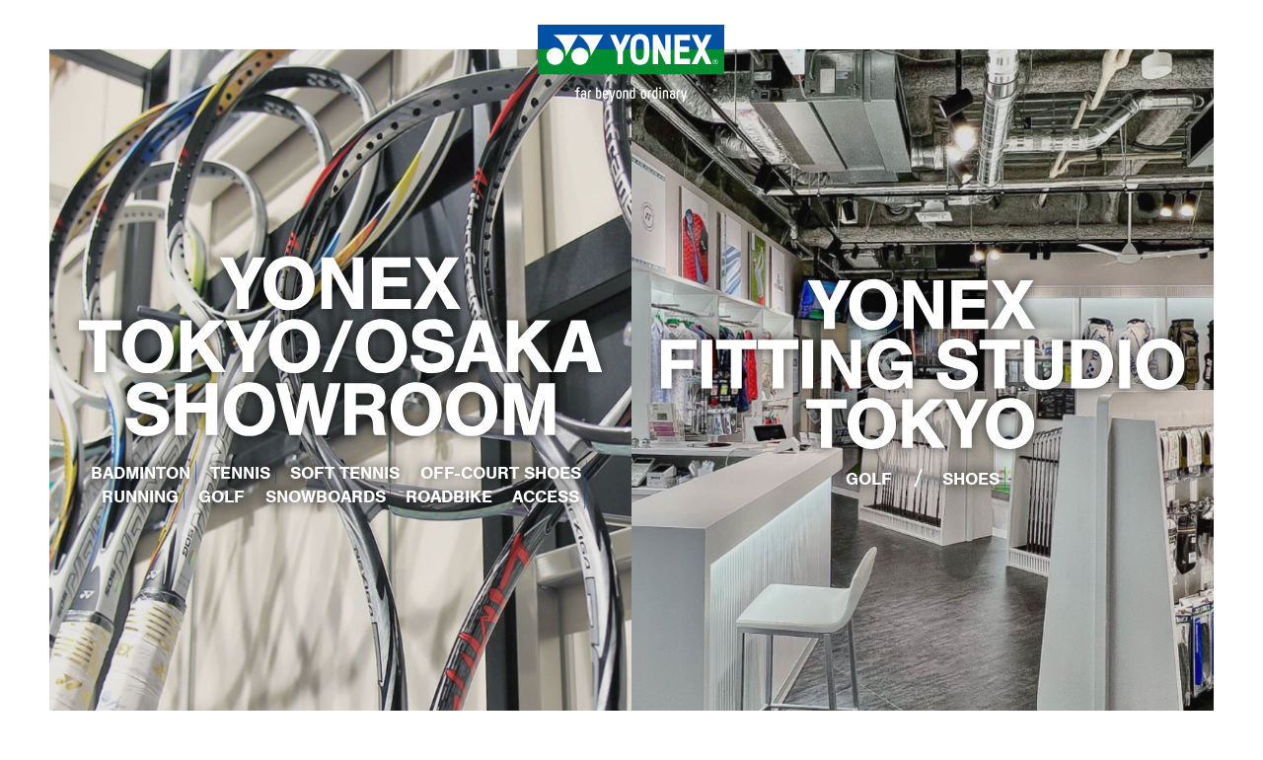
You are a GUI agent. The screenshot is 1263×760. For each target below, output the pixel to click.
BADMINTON (140, 473)
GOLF (221, 496)
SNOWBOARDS (325, 496)
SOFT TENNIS (345, 473)
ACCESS (545, 496)
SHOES (971, 479)
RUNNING (140, 496)
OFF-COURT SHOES (500, 473)
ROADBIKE (449, 496)
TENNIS (240, 473)
